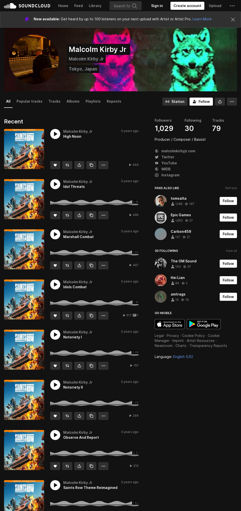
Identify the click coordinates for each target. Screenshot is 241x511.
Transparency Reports (208, 345)
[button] (232, 6)
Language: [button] (174, 356)
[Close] (233, 19)
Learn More (202, 19)
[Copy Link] (91, 165)
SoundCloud (27, 6)
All (8, 101)
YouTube (166, 163)
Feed (78, 6)
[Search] (125, 5)
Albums (73, 101)
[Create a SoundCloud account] (187, 6)
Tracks (54, 101)
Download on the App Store (170, 324)
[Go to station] (175, 102)
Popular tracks (29, 101)
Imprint (178, 340)
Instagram (167, 175)
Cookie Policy (193, 335)
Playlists (93, 101)
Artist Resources (201, 340)
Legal (159, 335)
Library (95, 6)
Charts (181, 345)
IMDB (162, 169)
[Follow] (201, 102)
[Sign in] (157, 6)
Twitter (164, 157)
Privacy (173, 335)
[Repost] (67, 165)
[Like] (55, 165)
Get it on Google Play (204, 324)
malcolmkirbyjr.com (175, 151)
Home (63, 6)
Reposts (114, 101)
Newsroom (163, 345)
